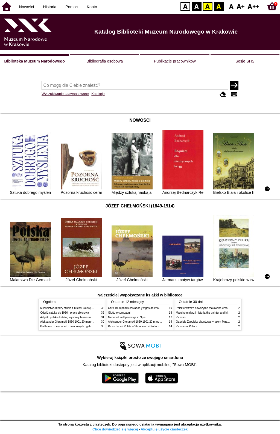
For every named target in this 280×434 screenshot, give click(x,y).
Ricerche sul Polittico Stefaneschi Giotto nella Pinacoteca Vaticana (148, 326)
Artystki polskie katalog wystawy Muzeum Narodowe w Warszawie (80, 317)
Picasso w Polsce (186, 326)
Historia (49, 7)
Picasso (180, 317)
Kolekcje (97, 94)
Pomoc (71, 7)
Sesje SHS (245, 61)
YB (207, 6)
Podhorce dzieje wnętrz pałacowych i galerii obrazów (72, 326)
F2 (253, 6)
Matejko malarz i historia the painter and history (205, 312)
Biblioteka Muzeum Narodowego (34, 61)
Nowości (26, 7)
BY (218, 6)
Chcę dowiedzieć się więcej (115, 429)
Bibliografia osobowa (104, 61)
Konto (92, 7)
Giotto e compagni (119, 312)
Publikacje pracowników (175, 61)
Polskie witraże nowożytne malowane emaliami (204, 308)
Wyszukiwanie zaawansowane (65, 94)
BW (196, 6)
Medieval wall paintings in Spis (126, 317)
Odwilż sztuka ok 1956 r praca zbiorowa (64, 312)
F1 (240, 6)
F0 (231, 6)
